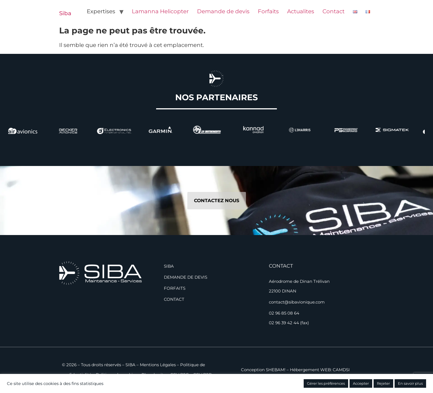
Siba (65, 13)
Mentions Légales (158, 364)
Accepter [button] (361, 383)
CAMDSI (341, 369)
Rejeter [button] (383, 383)
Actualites (300, 11)
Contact (333, 11)
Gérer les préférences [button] (326, 383)
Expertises (101, 11)
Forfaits (268, 11)
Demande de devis (223, 11)
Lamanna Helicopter (160, 11)
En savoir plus (410, 383)
